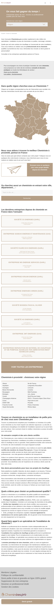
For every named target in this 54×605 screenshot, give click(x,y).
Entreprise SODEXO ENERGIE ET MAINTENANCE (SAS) (27, 234)
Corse (4, 400)
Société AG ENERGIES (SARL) (27, 319)
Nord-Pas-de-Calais (34, 396)
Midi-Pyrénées (32, 392)
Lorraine (30, 390)
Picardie (30, 403)
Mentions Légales (8, 572)
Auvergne (6, 388)
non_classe (31, 394)
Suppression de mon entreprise (14, 581)
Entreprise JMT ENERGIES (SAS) (27, 334)
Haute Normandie (8, 407)
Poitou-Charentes (33, 405)
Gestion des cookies (10, 587)
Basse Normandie (8, 390)
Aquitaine (5, 385)
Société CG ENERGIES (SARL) (27, 219)
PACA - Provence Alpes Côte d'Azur (39, 398)
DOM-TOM (6, 403)
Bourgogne (6, 392)
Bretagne (5, 394)
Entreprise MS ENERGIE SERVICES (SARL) (27, 262)
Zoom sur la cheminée (11, 72)
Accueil (3, 33)
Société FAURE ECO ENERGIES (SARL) (27, 248)
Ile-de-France (32, 383)
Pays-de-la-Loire (33, 400)
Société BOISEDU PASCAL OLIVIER (27, 305)
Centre (5, 396)
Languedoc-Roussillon (35, 385)
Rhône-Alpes (32, 407)
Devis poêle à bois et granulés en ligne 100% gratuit (23, 578)
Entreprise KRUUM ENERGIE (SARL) (27, 277)
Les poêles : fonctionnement (13, 74)
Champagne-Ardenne (9, 398)
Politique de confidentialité (12, 575)
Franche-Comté (7, 405)
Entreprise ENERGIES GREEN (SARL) (27, 291)
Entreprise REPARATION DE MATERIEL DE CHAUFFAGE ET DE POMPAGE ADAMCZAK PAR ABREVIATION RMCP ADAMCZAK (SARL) (27, 350)
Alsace (5, 383)
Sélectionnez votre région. (14, 21)
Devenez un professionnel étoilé (15, 584)
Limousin (30, 388)
